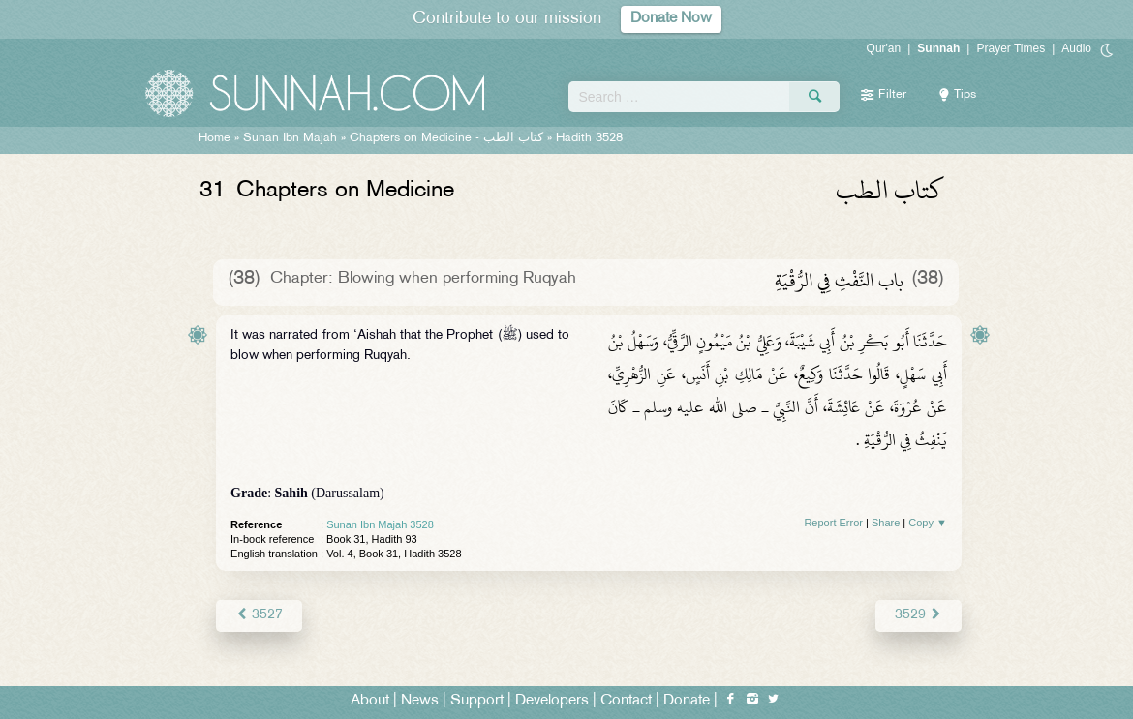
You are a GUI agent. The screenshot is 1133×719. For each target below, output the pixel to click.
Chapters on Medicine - (448, 138)
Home (214, 138)
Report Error (833, 522)
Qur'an (884, 48)
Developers (552, 701)
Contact (626, 701)
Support (477, 701)
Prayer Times (1010, 48)
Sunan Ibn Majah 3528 (380, 524)
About (370, 701)
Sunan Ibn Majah (290, 138)
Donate (686, 701)
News (420, 701)
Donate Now (671, 19)
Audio (1076, 48)
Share (886, 522)
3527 (259, 615)
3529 (918, 615)
